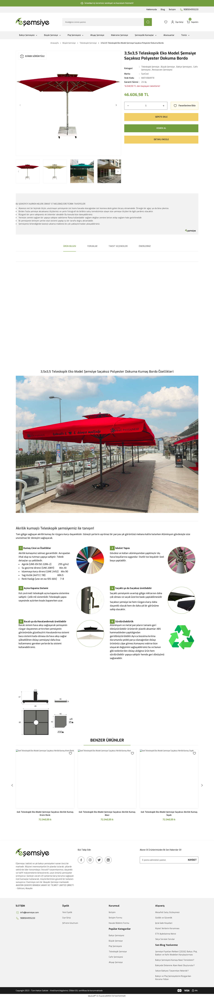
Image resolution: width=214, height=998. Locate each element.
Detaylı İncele (161, 139)
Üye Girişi (66, 917)
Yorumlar (92, 246)
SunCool (145, 74)
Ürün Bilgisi (69, 246)
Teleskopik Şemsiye (150, 66)
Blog (163, 9)
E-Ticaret (100, 996)
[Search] (107, 22)
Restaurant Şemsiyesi (162, 69)
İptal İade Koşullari (163, 923)
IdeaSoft (92, 996)
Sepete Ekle (161, 117)
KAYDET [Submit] (192, 859)
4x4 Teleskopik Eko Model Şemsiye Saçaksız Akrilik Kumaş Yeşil (45, 813)
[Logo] (33, 22)
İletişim (172, 9)
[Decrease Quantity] (128, 105)
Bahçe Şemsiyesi (184, 66)
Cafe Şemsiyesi (116, 957)
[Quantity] (145, 105)
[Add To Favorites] (184, 106)
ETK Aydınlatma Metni (165, 934)
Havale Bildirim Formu (119, 923)
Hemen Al (161, 128)
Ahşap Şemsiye (116, 962)
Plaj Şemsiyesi (115, 946)
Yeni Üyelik (67, 912)
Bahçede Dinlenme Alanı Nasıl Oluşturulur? (175, 965)
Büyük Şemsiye (168, 66)
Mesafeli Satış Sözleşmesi (167, 912)
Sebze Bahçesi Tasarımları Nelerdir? (172, 970)
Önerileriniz (145, 246)
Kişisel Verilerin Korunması (167, 928)
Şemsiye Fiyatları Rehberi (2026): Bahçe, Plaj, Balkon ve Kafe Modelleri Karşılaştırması (176, 953)
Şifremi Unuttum (70, 923)
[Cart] (192, 22)
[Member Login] (177, 22)
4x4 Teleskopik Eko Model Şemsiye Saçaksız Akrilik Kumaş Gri (169, 813)
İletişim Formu (115, 917)
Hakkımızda (151, 9)
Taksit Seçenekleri (118, 246)
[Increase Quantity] (163, 105)
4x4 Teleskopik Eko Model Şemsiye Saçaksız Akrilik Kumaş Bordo (107, 813)
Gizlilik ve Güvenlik (163, 917)
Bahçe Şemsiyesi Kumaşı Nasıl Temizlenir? (174, 960)
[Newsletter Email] (169, 860)
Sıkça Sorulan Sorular (165, 939)
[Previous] (20, 105)
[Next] (116, 105)
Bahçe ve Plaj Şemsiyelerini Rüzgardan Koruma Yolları (173, 978)
